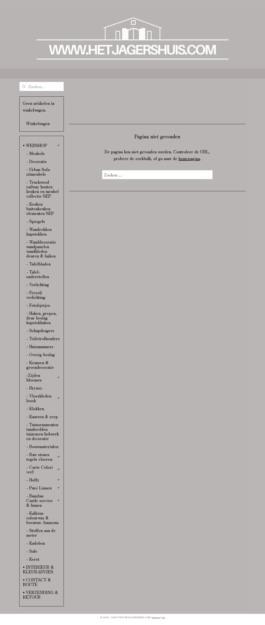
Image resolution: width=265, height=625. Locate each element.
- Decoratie (36, 161)
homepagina (189, 158)
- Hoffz (43, 480)
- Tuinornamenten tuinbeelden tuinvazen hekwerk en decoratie (42, 431)
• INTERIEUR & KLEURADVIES (38, 569)
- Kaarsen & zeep (42, 416)
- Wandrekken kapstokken (39, 231)
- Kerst (32, 559)
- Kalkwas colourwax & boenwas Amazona (42, 517)
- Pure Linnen (43, 488)
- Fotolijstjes (38, 305)
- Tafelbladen (38, 264)
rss (163, 617)
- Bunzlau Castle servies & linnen (43, 500)
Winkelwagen (38, 123)
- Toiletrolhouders (43, 338)
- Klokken (35, 408)
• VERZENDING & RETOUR (40, 594)
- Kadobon (35, 543)
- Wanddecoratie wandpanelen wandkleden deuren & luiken (41, 249)
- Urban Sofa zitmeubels (38, 171)
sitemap (156, 617)
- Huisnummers (39, 346)
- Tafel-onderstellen (37, 274)
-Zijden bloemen (43, 377)
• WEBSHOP (41, 145)
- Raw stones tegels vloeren (43, 456)
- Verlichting (37, 284)
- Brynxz (34, 388)
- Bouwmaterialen (42, 446)
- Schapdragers (40, 330)
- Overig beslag (40, 354)
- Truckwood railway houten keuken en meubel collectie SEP (42, 189)
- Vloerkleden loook (43, 398)
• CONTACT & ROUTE (37, 582)
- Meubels (35, 153)
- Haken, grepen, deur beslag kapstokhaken (41, 317)
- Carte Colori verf (43, 469)
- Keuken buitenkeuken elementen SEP (40, 208)
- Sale (31, 551)
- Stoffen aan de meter (41, 532)
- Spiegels (35, 221)
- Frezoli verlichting (35, 294)
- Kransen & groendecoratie (40, 364)
